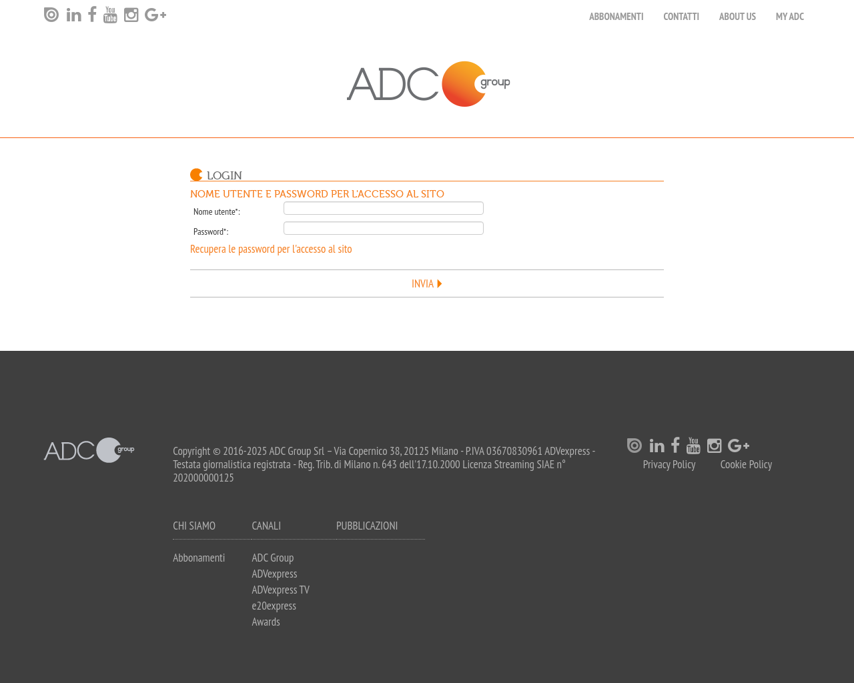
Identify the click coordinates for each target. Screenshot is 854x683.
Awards (266, 621)
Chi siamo (194, 525)
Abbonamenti (616, 16)
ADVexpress (274, 573)
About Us (737, 16)
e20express (274, 605)
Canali (266, 525)
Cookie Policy (746, 465)
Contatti (682, 16)
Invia (423, 283)
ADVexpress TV (280, 589)
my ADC (790, 16)
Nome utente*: (216, 211)
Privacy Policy (669, 465)
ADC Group (273, 557)
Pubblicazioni (367, 525)
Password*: (210, 231)
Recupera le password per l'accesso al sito (271, 248)
